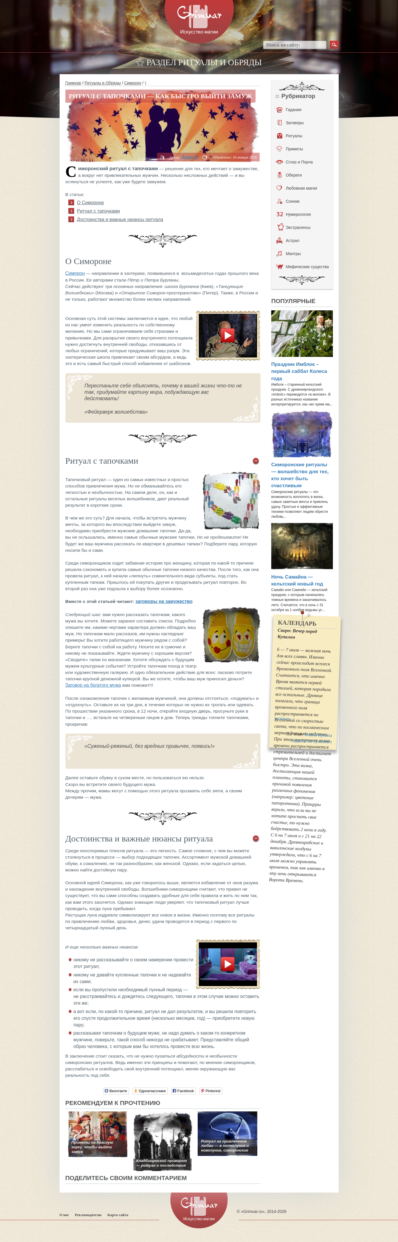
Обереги (290, 175)
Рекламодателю (88, 1215)
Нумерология (293, 214)
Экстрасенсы (293, 227)
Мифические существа (302, 266)
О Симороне (90, 202)
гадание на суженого (311, 741)
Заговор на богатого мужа (93, 685)
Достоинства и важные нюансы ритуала (120, 219)
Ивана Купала (318, 735)
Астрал (287, 240)
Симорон (132, 83)
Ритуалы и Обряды (103, 83)
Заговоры (291, 122)
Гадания (288, 109)
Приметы (289, 149)
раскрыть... (284, 718)
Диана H (189, 156)
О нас (64, 1215)
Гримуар (73, 83)
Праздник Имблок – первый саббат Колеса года (299, 371)
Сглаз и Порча (294, 162)
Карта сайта (117, 1215)
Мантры (288, 253)
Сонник (288, 201)
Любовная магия (296, 188)
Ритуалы (289, 135)
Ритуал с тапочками (98, 211)
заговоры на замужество (163, 601)
